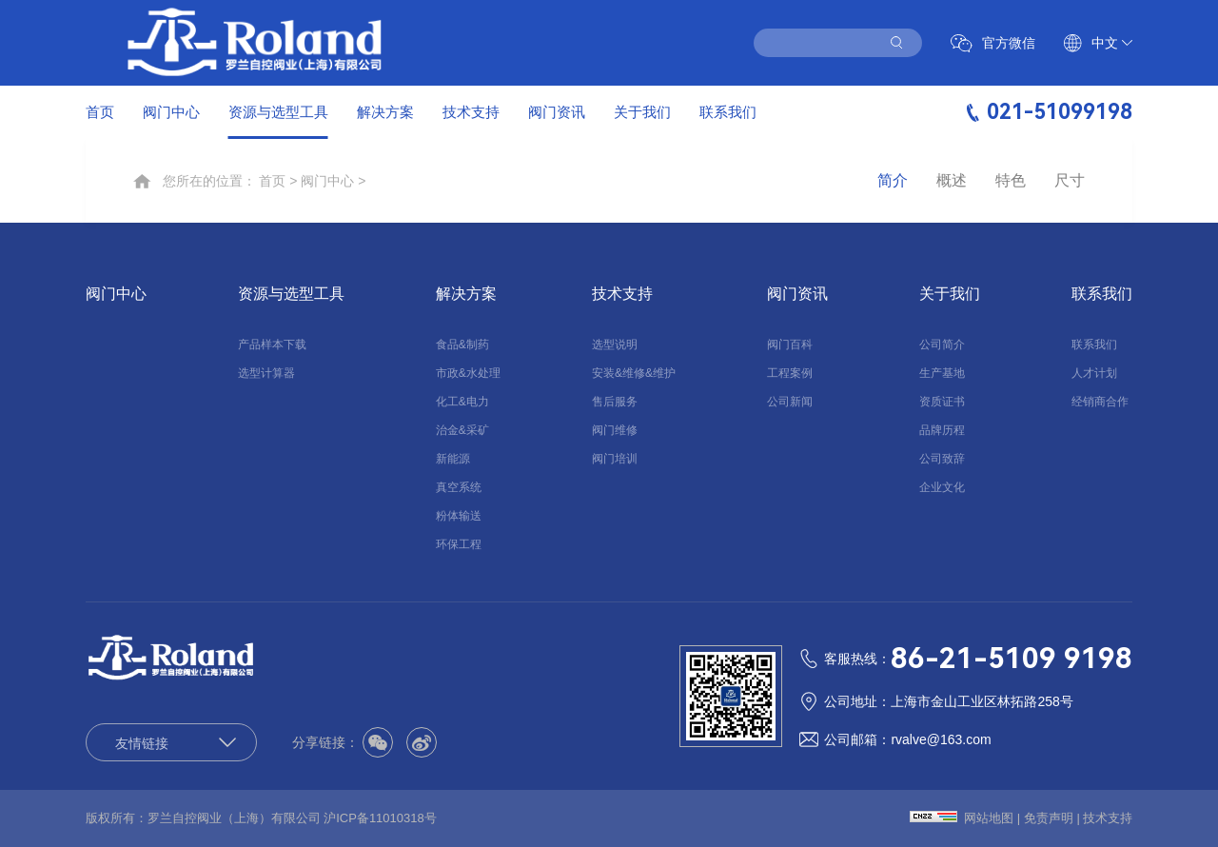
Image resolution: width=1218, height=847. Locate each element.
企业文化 (942, 487)
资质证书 (942, 401)
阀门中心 (171, 112)
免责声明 (1048, 818)
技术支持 (471, 112)
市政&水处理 (468, 373)
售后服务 (615, 401)
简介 (892, 180)
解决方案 (385, 112)
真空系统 (458, 487)
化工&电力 (462, 401)
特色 (1010, 180)
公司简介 (942, 344)
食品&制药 (462, 344)
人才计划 (1094, 373)
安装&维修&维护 (634, 373)
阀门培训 (615, 458)
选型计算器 (266, 373)
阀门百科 (790, 344)
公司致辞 (942, 458)
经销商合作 (1100, 401)
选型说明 (615, 344)
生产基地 (942, 373)
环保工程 (458, 544)
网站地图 (988, 818)
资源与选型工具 (278, 112)
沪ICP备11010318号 (380, 818)
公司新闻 (790, 401)
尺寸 (1069, 180)
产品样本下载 (272, 344)
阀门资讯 (556, 112)
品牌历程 (942, 430)
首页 (100, 112)
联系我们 (727, 112)
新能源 (453, 458)
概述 (951, 180)
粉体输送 (458, 515)
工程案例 (790, 373)
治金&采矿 (462, 430)
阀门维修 (615, 430)
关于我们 (642, 112)
